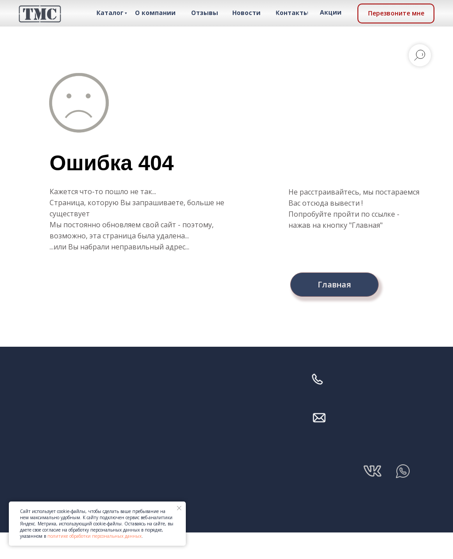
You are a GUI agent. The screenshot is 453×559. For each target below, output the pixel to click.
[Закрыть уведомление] (179, 508)
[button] (395, 13)
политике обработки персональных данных (94, 536)
